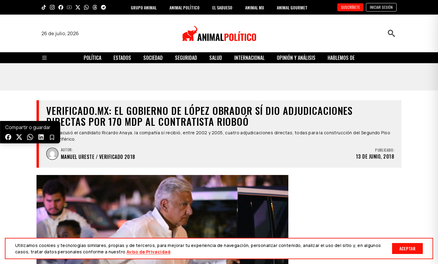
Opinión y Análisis (296, 57)
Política (92, 57)
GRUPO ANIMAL (144, 7)
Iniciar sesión (381, 7)
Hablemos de (341, 57)
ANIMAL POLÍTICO (184, 7)
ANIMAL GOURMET (292, 7)
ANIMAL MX (254, 7)
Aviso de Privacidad (148, 252)
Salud (215, 57)
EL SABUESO (222, 7)
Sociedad (153, 57)
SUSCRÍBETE (350, 7)
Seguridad (186, 57)
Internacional (249, 57)
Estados (122, 57)
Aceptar (407, 248)
